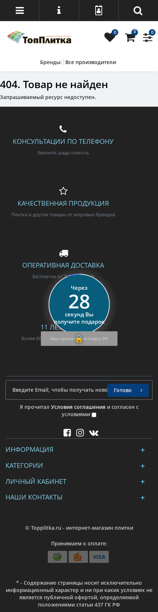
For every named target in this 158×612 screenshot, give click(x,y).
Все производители (90, 62)
